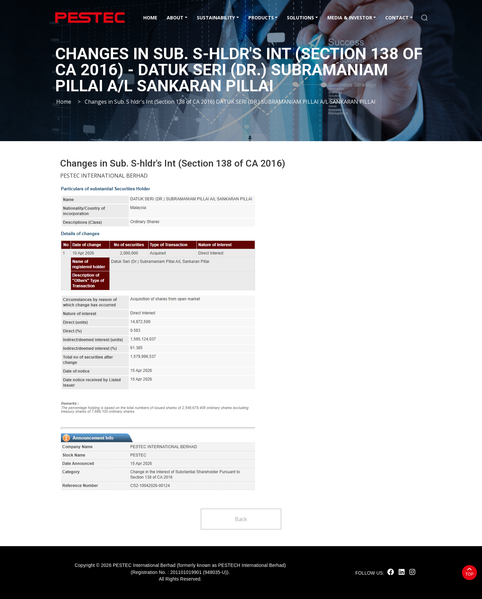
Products (261, 17)
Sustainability (216, 17)
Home (150, 17)
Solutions (300, 17)
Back (241, 519)
